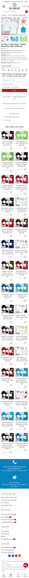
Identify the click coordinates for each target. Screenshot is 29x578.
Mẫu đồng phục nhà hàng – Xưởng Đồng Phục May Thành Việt (7, 424)
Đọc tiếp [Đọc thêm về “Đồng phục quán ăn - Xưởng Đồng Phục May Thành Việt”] (21, 265)
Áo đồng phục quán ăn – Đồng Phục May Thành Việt (7, 296)
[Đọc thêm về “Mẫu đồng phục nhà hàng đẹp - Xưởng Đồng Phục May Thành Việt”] (25, 193)
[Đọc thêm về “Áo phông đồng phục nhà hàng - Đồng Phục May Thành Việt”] (11, 192)
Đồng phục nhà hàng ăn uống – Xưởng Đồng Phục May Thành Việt (7, 338)
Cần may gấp (7, 87)
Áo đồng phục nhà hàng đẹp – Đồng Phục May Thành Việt (7, 210)
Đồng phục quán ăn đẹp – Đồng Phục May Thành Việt (21, 231)
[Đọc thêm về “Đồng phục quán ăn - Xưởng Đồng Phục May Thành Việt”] (25, 278)
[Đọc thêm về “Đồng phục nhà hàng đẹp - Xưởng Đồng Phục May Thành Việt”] (11, 257)
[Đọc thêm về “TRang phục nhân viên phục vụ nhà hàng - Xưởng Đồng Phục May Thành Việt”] (11, 452)
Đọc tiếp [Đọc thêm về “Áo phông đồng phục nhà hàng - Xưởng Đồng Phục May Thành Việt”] (7, 156)
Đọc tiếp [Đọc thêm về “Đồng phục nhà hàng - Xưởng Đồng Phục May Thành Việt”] (21, 416)
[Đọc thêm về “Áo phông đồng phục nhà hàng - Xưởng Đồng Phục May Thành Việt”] (11, 171)
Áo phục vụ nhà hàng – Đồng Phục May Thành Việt (22, 252)
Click (26, 1)
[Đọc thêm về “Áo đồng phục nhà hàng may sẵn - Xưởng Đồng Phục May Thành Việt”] (25, 408)
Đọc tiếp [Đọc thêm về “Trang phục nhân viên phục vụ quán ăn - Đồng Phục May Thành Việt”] (7, 265)
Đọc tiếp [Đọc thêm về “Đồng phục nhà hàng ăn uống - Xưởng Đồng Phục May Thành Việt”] (7, 330)
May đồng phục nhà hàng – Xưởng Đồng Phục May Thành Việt (21, 359)
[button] (3, 27)
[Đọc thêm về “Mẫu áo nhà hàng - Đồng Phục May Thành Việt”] (25, 322)
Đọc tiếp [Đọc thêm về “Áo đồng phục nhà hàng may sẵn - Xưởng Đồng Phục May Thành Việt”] (21, 395)
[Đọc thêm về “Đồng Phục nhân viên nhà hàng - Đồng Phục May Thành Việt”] (25, 169)
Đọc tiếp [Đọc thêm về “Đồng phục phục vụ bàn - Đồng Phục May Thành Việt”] (7, 395)
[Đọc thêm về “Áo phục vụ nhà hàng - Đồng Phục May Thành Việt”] (25, 257)
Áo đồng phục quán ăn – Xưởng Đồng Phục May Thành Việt (21, 210)
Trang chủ (4, 15)
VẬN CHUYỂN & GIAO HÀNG (10, 117)
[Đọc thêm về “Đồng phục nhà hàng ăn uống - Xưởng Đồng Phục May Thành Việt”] (11, 343)
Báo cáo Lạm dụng (7, 66)
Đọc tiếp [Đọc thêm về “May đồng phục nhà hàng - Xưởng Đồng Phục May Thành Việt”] (21, 351)
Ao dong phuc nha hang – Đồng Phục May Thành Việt (21, 296)
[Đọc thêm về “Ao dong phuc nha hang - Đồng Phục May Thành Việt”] (25, 301)
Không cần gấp (15, 87)
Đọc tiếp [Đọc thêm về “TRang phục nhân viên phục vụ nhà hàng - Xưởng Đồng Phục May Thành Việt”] (7, 437)
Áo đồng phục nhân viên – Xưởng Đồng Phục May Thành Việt (7, 317)
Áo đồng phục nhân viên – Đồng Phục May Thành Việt (7, 359)
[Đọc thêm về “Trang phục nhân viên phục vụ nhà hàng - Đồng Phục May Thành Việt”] (25, 387)
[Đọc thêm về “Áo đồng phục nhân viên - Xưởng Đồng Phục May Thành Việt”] (11, 322)
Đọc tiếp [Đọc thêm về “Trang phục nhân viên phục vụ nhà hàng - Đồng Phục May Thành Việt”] (21, 372)
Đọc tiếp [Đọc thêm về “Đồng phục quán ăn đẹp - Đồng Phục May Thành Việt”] (21, 223)
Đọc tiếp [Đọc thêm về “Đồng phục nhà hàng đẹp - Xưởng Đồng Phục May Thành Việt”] (7, 244)
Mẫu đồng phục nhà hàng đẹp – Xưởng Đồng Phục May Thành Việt (21, 188)
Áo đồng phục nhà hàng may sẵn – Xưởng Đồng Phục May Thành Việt (21, 403)
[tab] (14, 117)
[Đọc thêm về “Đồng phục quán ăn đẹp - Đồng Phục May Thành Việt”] (25, 236)
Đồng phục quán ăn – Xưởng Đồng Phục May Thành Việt (22, 273)
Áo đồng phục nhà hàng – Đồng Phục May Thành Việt (21, 445)
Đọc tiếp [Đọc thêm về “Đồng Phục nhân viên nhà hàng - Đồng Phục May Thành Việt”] (21, 156)
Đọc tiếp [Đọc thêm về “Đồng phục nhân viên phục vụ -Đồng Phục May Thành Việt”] (7, 135)
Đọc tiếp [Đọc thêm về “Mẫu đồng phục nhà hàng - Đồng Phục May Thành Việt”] (21, 135)
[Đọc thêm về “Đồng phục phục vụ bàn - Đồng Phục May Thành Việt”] (11, 408)
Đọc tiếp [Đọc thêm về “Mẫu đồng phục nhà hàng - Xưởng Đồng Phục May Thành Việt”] (7, 416)
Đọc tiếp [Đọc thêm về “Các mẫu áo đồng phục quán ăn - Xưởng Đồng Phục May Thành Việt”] (21, 330)
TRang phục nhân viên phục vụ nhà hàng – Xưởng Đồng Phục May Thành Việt (7, 446)
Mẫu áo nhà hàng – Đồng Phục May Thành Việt (21, 317)
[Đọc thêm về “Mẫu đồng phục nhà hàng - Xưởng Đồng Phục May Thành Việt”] (11, 429)
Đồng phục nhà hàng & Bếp (19, 15)
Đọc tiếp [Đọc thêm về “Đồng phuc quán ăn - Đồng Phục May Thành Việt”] (7, 372)
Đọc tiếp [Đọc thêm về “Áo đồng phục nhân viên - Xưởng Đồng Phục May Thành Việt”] (7, 309)
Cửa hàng (9, 15)
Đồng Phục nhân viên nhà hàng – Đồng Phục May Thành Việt (21, 164)
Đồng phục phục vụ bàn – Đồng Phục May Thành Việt (7, 403)
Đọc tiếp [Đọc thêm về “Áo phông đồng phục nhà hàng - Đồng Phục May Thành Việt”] (7, 179)
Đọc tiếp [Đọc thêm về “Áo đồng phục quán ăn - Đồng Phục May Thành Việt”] (7, 288)
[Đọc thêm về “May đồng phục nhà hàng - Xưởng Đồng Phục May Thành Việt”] (25, 364)
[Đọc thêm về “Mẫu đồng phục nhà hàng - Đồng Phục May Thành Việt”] (25, 148)
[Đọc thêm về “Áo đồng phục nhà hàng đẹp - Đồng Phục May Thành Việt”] (11, 215)
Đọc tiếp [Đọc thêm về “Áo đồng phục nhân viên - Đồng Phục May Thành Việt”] (7, 351)
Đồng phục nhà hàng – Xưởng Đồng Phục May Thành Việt (22, 424)
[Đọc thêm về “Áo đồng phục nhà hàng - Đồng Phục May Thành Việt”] (25, 450)
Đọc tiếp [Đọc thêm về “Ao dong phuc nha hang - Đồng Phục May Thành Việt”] (21, 288)
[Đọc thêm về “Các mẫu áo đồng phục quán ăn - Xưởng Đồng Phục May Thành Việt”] (25, 343)
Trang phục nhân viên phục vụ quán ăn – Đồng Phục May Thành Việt (7, 274)
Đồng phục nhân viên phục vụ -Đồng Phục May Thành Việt (7, 143)
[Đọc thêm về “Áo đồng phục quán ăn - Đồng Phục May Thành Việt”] (11, 301)
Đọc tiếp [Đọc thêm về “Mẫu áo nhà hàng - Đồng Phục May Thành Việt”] (21, 309)
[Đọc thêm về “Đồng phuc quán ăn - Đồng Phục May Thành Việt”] (11, 385)
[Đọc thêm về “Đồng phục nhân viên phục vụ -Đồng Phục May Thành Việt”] (11, 148)
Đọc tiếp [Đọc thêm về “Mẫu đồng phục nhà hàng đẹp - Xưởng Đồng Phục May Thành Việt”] (21, 179)
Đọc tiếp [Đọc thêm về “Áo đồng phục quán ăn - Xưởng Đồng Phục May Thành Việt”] (21, 202)
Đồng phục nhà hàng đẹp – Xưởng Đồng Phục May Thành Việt (7, 252)
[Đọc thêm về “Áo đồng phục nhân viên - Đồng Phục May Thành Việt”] (11, 364)
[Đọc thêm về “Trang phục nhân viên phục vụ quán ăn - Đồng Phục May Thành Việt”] (11, 279)
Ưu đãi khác (6, 120)
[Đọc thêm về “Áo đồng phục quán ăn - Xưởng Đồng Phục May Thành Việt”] (25, 214)
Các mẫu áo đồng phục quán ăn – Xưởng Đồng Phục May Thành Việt (22, 338)
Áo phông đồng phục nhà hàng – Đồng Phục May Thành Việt (7, 187)
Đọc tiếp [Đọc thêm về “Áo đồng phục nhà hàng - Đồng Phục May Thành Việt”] (21, 437)
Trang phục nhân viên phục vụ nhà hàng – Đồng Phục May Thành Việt (21, 381)
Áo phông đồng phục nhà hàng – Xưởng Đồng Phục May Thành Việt (7, 165)
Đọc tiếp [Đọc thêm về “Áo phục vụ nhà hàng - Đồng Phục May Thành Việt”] (21, 244)
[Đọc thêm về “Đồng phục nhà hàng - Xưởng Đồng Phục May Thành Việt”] (25, 429)
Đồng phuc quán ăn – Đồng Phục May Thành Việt (7, 380)
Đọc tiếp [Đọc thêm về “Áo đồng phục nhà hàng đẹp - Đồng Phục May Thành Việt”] (7, 202)
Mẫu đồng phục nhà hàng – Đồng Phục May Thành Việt (22, 143)
